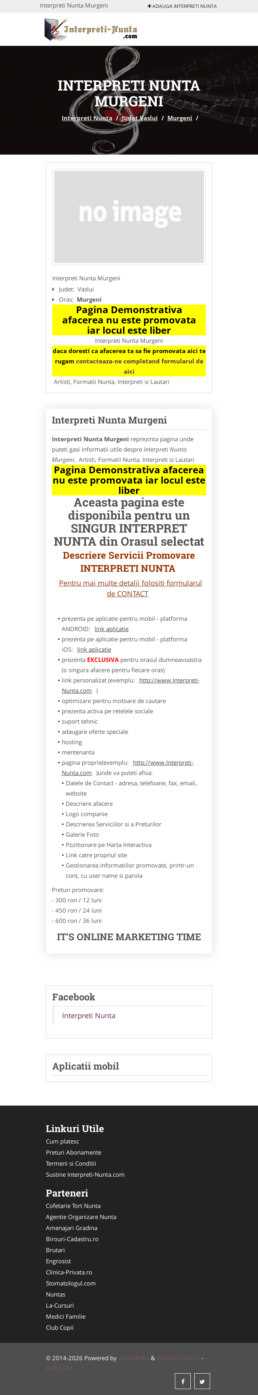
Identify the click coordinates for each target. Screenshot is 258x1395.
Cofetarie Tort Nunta (73, 1205)
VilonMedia (133, 1358)
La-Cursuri (60, 1305)
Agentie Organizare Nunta (81, 1216)
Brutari (55, 1249)
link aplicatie (112, 629)
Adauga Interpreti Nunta (182, 6)
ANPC (53, 1368)
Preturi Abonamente (73, 1152)
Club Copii (60, 1327)
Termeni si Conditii (71, 1163)
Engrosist (58, 1261)
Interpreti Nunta (87, 118)
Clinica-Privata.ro (69, 1272)
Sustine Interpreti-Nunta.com (85, 1174)
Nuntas (55, 1294)
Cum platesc (62, 1141)
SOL (68, 1368)
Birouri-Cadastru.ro (72, 1238)
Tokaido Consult (178, 1358)
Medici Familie (65, 1316)
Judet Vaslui (140, 118)
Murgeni (179, 118)
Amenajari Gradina (71, 1227)
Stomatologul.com (71, 1283)
